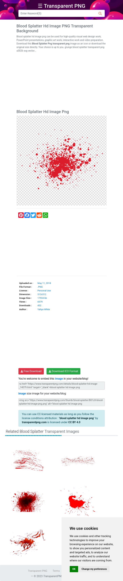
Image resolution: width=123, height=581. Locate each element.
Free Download (31, 371)
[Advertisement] (62, 81)
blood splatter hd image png (77, 418)
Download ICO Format (63, 371)
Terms (56, 570)
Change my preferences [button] (94, 569)
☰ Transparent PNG (61, 6)
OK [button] (74, 569)
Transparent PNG (37, 570)
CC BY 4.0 (74, 422)
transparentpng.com (34, 422)
